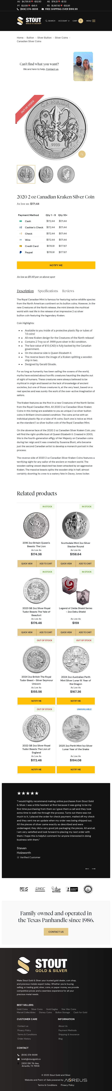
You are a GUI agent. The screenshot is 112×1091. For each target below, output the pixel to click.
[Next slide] (93, 869)
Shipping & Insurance (69, 1034)
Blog (61, 1038)
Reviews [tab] (68, 291)
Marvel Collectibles (26, 1012)
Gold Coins (22, 1009)
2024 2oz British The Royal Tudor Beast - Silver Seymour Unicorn (36, 680)
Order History (24, 1038)
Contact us (52, 69)
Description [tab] (25, 291)
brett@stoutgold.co (31, 1059)
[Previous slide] (87, 869)
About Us (63, 1026)
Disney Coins (45, 1012)
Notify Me (56, 265)
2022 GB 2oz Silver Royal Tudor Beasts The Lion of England (36, 749)
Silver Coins (37, 1009)
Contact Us (56, 931)
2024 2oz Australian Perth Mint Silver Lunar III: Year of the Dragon (75, 680)
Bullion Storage (62, 1012)
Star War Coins (69, 1009)
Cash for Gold (80, 1012)
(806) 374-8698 (29, 9)
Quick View (27, 563)
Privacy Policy (24, 1030)
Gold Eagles (52, 1009)
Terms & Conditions (27, 1034)
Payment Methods (68, 1030)
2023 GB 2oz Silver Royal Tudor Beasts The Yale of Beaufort (36, 612)
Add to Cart (46, 563)
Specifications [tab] (48, 291)
